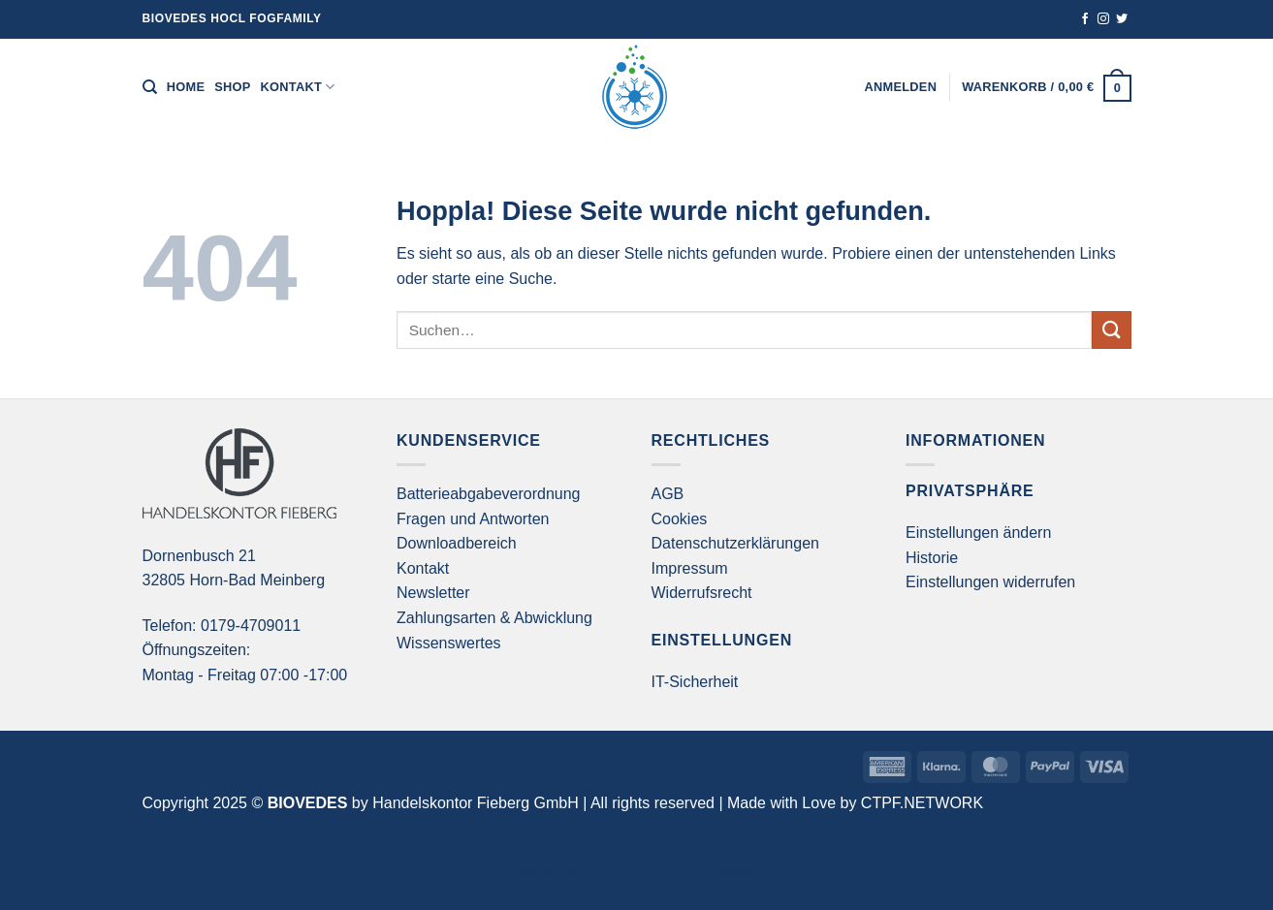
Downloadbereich (457, 543)
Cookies (680, 519)
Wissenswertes (449, 643)
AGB (668, 494)
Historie (932, 557)
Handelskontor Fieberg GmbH (475, 803)
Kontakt (298, 87)
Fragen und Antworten (473, 519)
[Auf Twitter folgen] (1122, 19)
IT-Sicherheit (695, 682)
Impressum (690, 568)
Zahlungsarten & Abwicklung (494, 618)
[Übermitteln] (1111, 330)
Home (186, 86)
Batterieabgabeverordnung (488, 494)
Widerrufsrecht (702, 592)
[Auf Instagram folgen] (1103, 19)
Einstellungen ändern (978, 532)
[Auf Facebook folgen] (1085, 19)
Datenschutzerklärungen (735, 543)
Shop (232, 86)
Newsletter (433, 592)
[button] (901, 87)
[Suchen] (150, 87)
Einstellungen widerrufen (990, 582)
